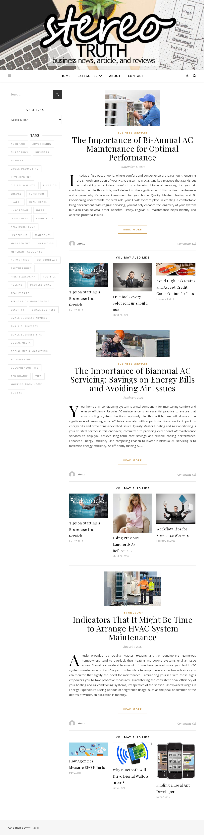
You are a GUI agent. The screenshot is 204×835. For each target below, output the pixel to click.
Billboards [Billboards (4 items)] (19, 152)
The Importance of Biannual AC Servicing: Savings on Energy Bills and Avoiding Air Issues (132, 379)
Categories (87, 76)
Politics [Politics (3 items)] (49, 276)
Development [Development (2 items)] (21, 176)
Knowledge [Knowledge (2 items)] (44, 218)
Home (65, 76)
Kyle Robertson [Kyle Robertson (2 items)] (23, 226)
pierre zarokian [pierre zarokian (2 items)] (23, 276)
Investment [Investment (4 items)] (20, 218)
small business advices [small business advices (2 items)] (29, 317)
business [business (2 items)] (42, 152)
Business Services (133, 132)
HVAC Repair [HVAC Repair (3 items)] (20, 210)
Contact (135, 76)
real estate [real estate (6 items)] (20, 293)
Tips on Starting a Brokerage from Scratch (84, 298)
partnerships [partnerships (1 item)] (21, 268)
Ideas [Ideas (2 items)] (40, 210)
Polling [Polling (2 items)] (17, 284)
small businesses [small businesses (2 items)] (24, 326)
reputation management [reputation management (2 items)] (30, 301)
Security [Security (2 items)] (18, 309)
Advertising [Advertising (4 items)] (41, 143)
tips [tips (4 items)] (38, 376)
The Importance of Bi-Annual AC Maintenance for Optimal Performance (132, 148)
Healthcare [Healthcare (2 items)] (38, 201)
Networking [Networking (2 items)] (20, 259)
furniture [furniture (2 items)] (37, 193)
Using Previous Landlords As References (126, 544)
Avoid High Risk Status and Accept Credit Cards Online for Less (175, 287)
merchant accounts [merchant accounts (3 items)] (26, 251)
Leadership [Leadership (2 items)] (19, 235)
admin (81, 243)
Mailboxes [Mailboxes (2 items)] (43, 235)
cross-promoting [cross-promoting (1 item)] (25, 168)
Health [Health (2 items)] (16, 201)
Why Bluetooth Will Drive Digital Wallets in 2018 (131, 776)
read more (132, 229)
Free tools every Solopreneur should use (130, 303)
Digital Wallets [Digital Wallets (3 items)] (23, 185)
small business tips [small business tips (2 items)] (26, 334)
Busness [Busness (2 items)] (17, 160)
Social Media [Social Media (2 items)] (21, 342)
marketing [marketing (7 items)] (46, 243)
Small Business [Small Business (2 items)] (44, 309)
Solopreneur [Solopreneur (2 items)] (21, 359)
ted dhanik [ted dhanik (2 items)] (19, 376)
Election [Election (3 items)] (50, 185)
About (115, 76)
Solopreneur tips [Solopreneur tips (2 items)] (25, 367)
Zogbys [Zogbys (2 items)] (16, 392)
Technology (132, 612)
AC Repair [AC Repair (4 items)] (18, 143)
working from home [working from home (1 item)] (26, 384)
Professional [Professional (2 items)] (40, 284)
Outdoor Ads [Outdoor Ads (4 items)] (47, 259)
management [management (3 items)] (20, 243)
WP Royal (33, 827)
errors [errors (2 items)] (16, 193)
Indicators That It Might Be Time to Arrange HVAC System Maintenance (132, 628)
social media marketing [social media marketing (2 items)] (29, 351)
